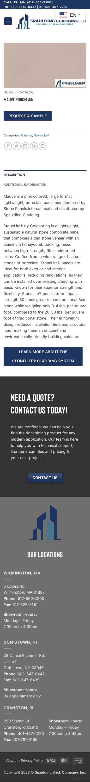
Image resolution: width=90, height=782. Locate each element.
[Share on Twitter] (17, 146)
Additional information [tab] (25, 184)
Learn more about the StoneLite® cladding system (43, 356)
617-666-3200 (31, 598)
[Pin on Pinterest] (34, 146)
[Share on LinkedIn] (43, 146)
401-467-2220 (31, 733)
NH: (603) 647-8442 (20, 7)
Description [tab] (14, 175)
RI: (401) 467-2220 (53, 7)
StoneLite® (42, 135)
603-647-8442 (31, 673)
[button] (8, 21)
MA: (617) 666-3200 (35, 2)
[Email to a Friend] (25, 146)
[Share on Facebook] (8, 146)
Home (8, 92)
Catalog (26, 92)
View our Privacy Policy (24, 760)
